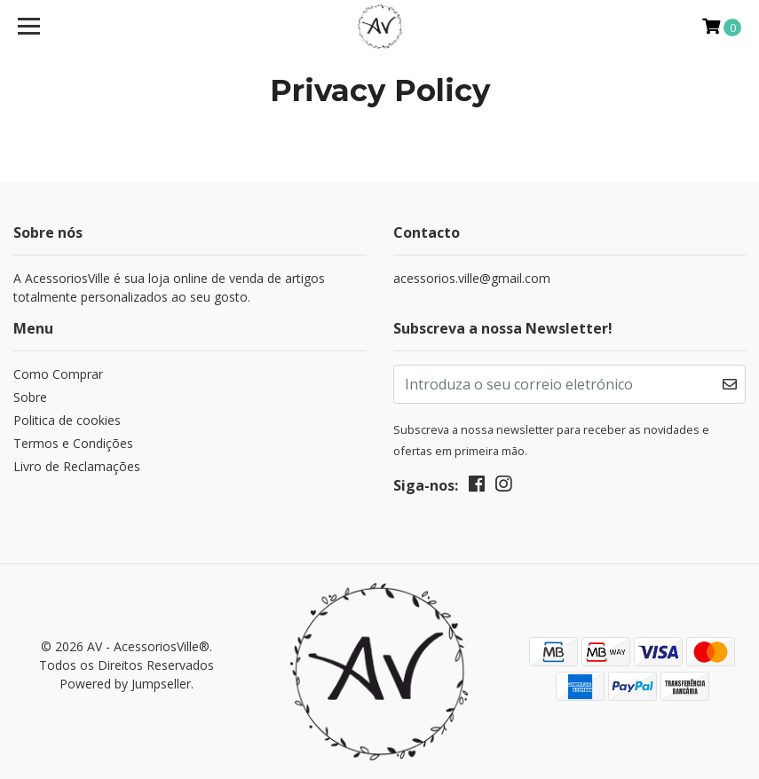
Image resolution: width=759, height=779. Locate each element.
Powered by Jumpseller (125, 683)
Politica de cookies (67, 420)
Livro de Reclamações (76, 466)
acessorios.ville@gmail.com (471, 278)
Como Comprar (58, 374)
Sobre (30, 397)
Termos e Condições (73, 443)
